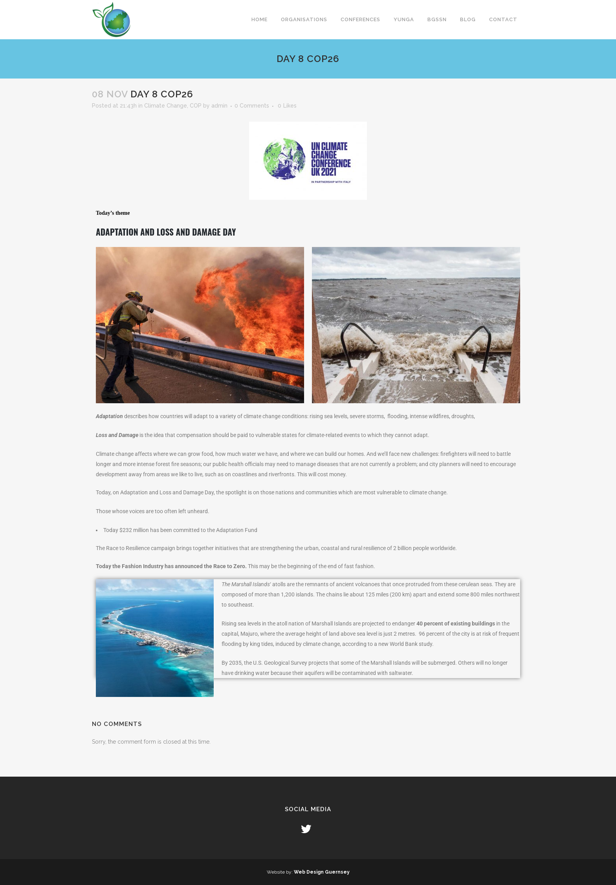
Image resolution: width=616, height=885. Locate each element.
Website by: (280, 872)
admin (219, 105)
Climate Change (165, 105)
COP (196, 105)
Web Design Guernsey (322, 872)
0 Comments (252, 105)
